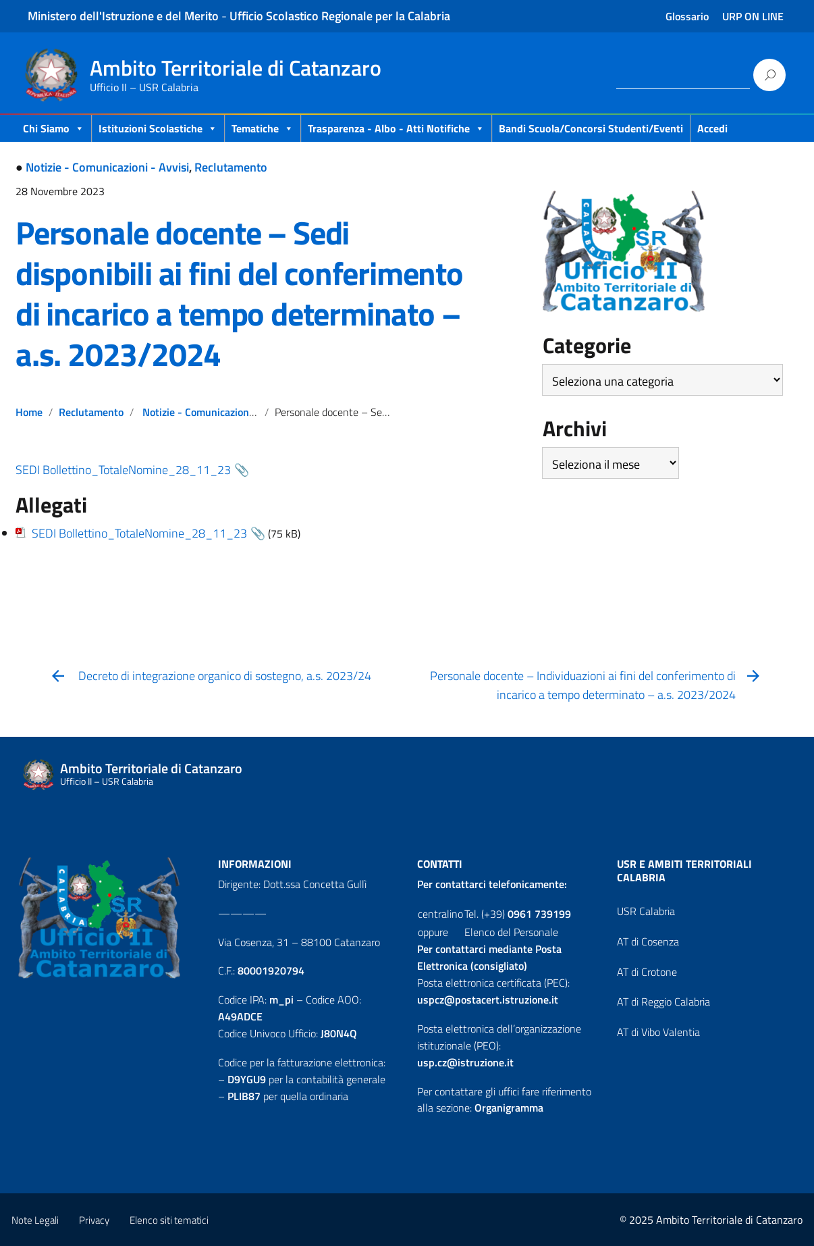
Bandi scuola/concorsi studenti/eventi (591, 128)
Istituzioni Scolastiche (158, 128)
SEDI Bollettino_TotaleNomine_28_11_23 (123, 470)
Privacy (94, 1220)
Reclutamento (230, 167)
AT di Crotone (647, 972)
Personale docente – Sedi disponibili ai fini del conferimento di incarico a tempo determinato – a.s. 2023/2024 (239, 293)
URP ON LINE (753, 16)
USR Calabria (646, 911)
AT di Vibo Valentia (658, 1032)
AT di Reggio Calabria (663, 1001)
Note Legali (35, 1220)
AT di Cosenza (648, 941)
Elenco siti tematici (169, 1220)
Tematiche (263, 128)
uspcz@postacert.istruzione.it (487, 999)
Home (29, 412)
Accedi (712, 128)
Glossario (687, 16)
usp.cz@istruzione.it (465, 1062)
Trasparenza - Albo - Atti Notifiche (396, 128)
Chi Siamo (53, 128)
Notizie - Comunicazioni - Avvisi (107, 167)
